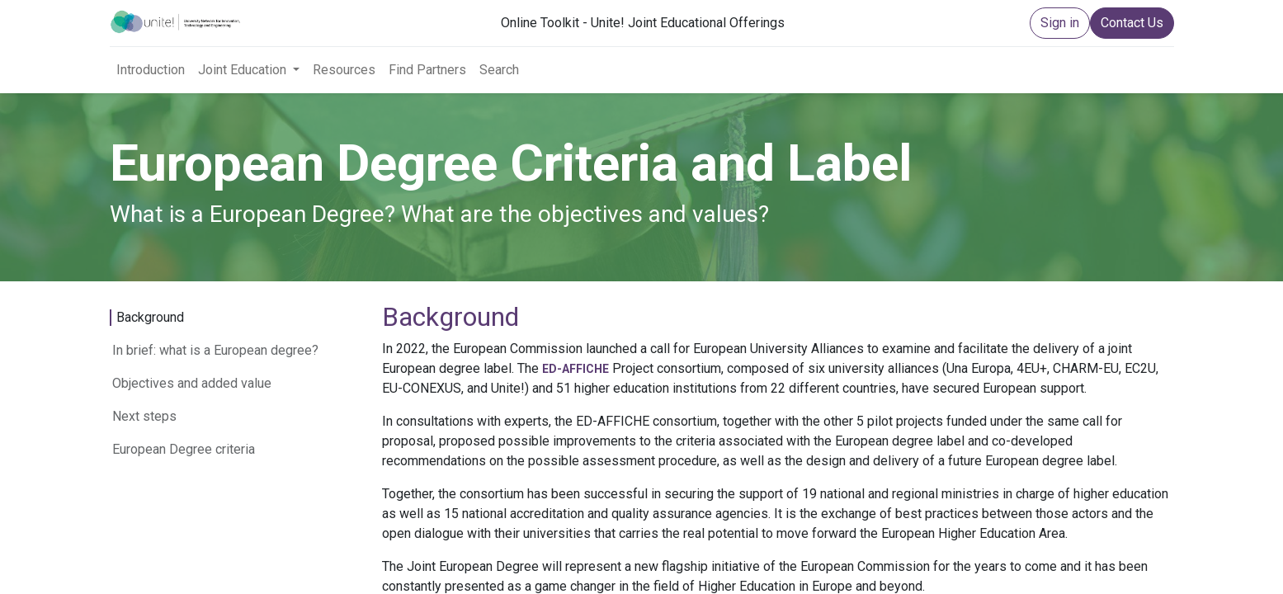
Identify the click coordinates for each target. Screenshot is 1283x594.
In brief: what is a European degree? (215, 350)
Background (150, 317)
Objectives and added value (191, 383)
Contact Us (1132, 23)
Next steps (144, 416)
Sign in (1059, 23)
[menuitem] (150, 70)
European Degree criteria (183, 449)
